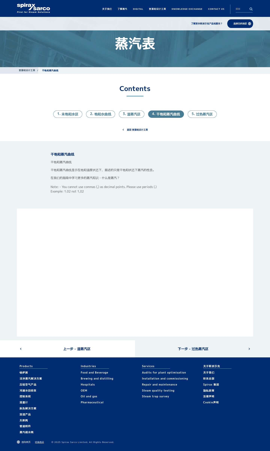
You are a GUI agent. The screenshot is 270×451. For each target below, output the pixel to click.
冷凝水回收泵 (28, 390)
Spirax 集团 (211, 384)
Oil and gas (89, 396)
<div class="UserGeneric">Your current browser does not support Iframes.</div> (135, 272)
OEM (84, 390)
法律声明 (208, 396)
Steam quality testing (158, 390)
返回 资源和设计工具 (137, 129)
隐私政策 (208, 390)
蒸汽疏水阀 (27, 432)
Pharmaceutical (92, 402)
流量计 (24, 402)
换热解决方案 (28, 408)
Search (251, 9)
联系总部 (208, 378)
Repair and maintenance (159, 384)
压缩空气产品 (28, 384)
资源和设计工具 (27, 70)
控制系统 (25, 396)
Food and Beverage (94, 372)
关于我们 (208, 372)
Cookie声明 (211, 402)
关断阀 (24, 420)
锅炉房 (24, 372)
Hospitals (88, 384)
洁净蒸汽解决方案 (31, 378)
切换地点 (39, 442)
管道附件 (25, 426)
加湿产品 (25, 414)
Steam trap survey (155, 396)
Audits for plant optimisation (164, 372)
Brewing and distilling (97, 378)
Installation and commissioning (165, 378)
